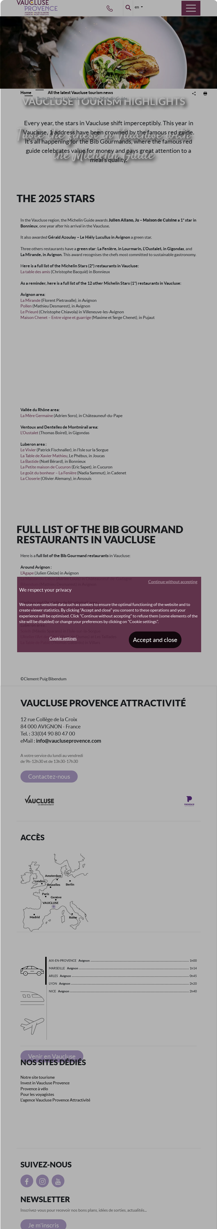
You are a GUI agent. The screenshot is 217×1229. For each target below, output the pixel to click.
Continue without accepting (172, 581)
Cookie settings (63, 638)
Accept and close (155, 639)
